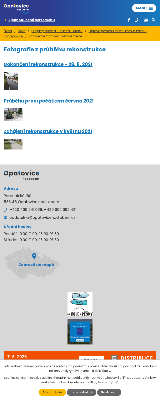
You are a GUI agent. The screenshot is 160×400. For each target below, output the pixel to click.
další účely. (103, 371)
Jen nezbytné (81, 392)
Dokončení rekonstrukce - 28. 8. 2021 (48, 64)
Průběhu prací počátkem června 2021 (49, 101)
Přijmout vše (52, 392)
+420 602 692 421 (60, 209)
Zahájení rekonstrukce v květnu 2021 (48, 131)
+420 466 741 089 (25, 209)
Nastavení (109, 392)
